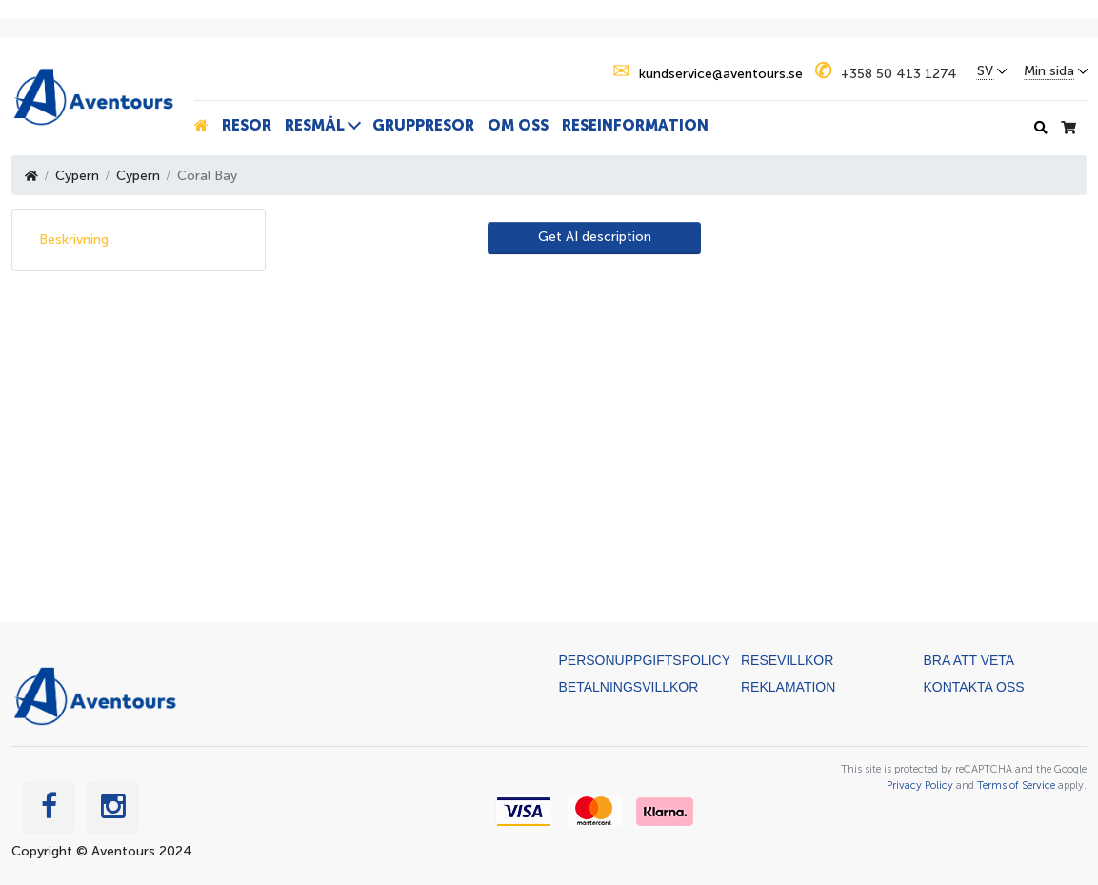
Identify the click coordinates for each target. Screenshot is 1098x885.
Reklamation (788, 686)
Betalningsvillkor (629, 686)
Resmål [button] (315, 125)
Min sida (1049, 71)
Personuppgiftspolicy (644, 660)
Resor (246, 125)
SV (985, 71)
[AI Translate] (594, 238)
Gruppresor (423, 125)
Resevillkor (787, 660)
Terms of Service (1016, 785)
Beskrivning (74, 239)
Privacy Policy (920, 785)
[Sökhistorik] (1040, 128)
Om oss (518, 125)
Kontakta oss (974, 686)
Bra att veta (969, 660)
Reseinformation (635, 125)
